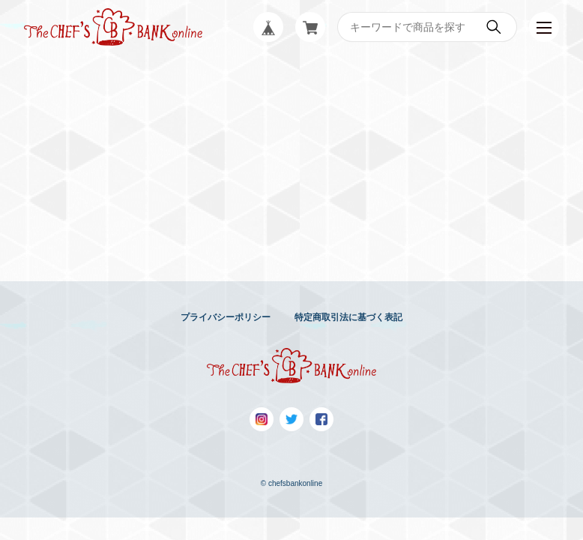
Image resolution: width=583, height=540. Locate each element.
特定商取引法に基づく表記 (348, 317)
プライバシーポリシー (226, 317)
